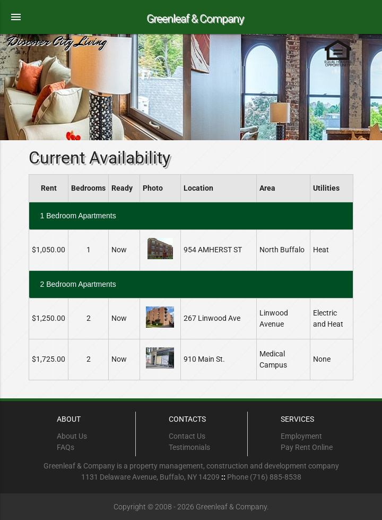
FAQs (65, 447)
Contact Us (187, 436)
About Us (72, 436)
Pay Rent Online (307, 447)
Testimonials (189, 447)
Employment (301, 436)
